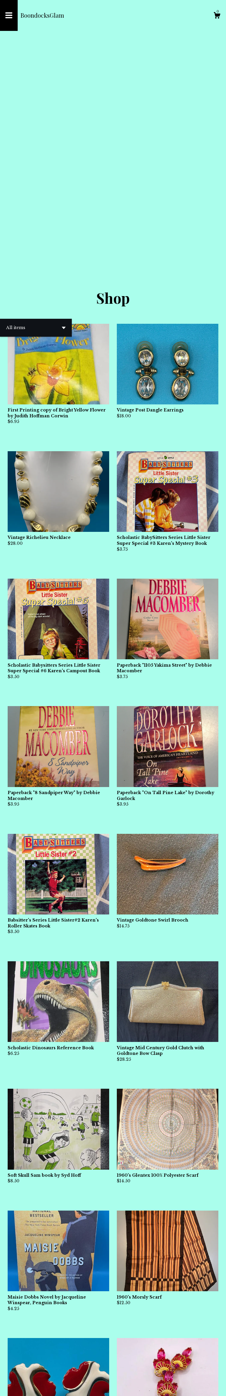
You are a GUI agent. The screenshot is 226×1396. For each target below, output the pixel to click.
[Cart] (217, 16)
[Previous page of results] (103, 1372)
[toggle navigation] (9, 15)
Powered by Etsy (76, 1387)
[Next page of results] (123, 1372)
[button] (36, 103)
